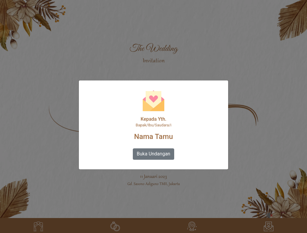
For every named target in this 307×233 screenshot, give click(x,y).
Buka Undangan (153, 154)
